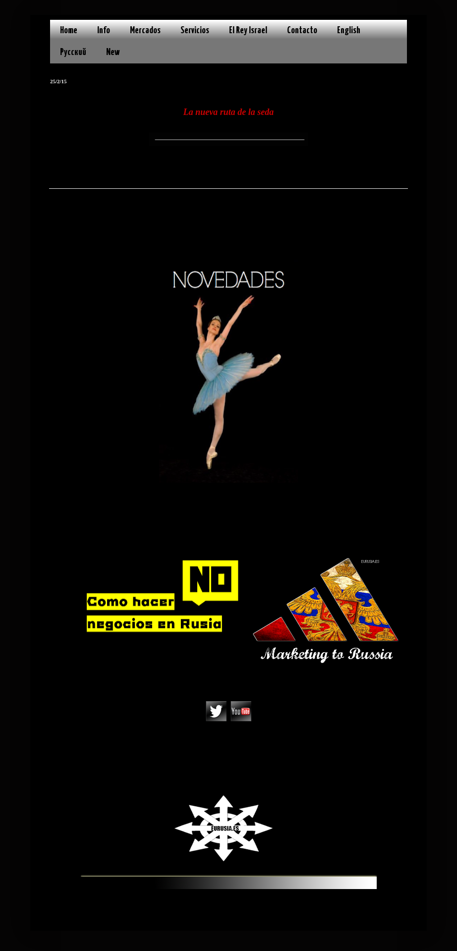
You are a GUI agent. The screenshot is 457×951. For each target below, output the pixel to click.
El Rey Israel (248, 30)
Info (103, 30)
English (348, 30)
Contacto (302, 30)
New (113, 52)
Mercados (145, 30)
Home (68, 30)
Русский (73, 52)
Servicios (194, 30)
